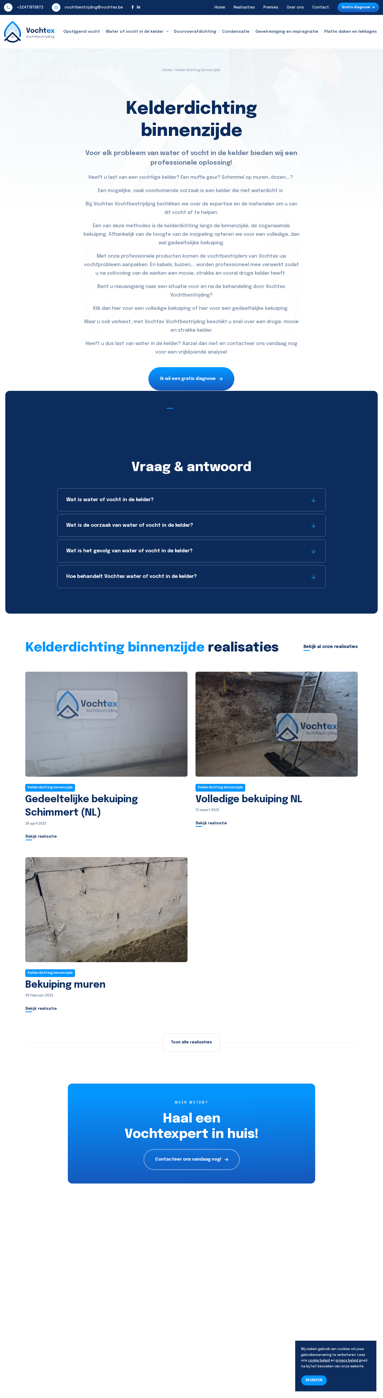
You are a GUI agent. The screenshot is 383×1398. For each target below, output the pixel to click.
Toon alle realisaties (191, 1042)
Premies (270, 7)
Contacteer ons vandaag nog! (191, 1159)
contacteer (241, 343)
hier (116, 308)
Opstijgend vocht (81, 32)
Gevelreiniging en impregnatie (286, 32)
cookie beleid (319, 1360)
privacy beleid (347, 1360)
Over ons (295, 7)
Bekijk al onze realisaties (330, 647)
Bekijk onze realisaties (191, 404)
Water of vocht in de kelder (135, 32)
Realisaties (244, 7)
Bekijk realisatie (41, 836)
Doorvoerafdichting (195, 32)
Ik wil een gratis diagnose (191, 378)
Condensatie (235, 32)
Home (219, 7)
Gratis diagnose (358, 7)
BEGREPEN (314, 1380)
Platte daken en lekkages (350, 32)
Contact (320, 7)
